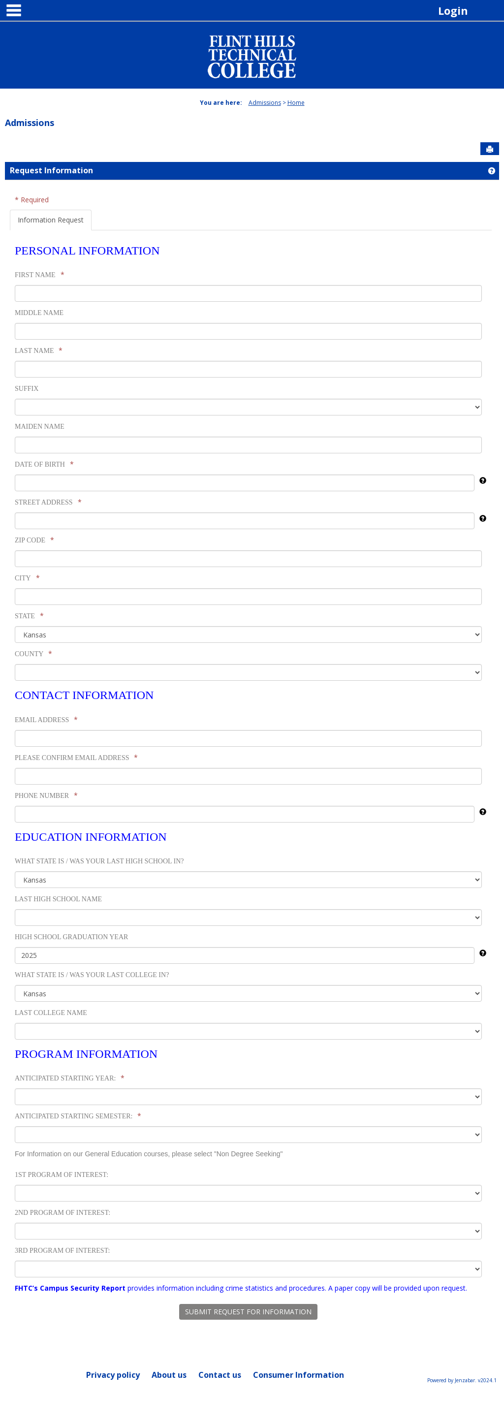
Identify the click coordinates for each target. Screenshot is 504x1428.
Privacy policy (113, 1374)
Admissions (265, 102)
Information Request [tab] (51, 219)
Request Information (51, 170)
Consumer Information (298, 1374)
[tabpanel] (251, 776)
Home (296, 102)
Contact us (219, 1374)
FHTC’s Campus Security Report (70, 1288)
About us (169, 1374)
